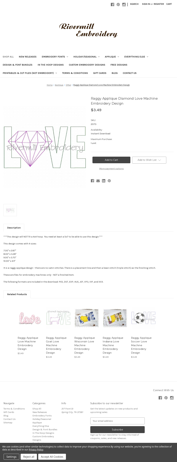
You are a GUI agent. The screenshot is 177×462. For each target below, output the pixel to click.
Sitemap (7, 422)
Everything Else (136, 56)
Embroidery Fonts (55, 56)
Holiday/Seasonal (86, 56)
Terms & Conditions (75, 73)
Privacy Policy (36, 449)
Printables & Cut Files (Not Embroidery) (30, 73)
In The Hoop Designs (51, 64)
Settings (11, 457)
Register (159, 4)
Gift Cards (99, 73)
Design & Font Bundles (17, 64)
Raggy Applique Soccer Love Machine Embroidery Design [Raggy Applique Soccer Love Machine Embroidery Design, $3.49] (141, 345)
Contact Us (129, 73)
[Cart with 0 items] (169, 4)
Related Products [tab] (17, 294)
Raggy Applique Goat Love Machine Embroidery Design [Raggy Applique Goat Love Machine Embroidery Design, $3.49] (56, 345)
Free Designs (118, 64)
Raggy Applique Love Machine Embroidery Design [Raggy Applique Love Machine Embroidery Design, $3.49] (28, 343)
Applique (112, 56)
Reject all (28, 457)
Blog (115, 73)
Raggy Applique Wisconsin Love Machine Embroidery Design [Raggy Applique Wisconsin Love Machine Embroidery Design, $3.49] (84, 345)
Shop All (8, 56)
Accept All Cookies (52, 457)
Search (134, 4)
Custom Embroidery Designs (87, 64)
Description (14, 227)
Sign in (146, 4)
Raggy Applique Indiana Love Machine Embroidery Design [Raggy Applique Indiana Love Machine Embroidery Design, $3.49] (113, 345)
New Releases (27, 56)
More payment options (111, 168)
